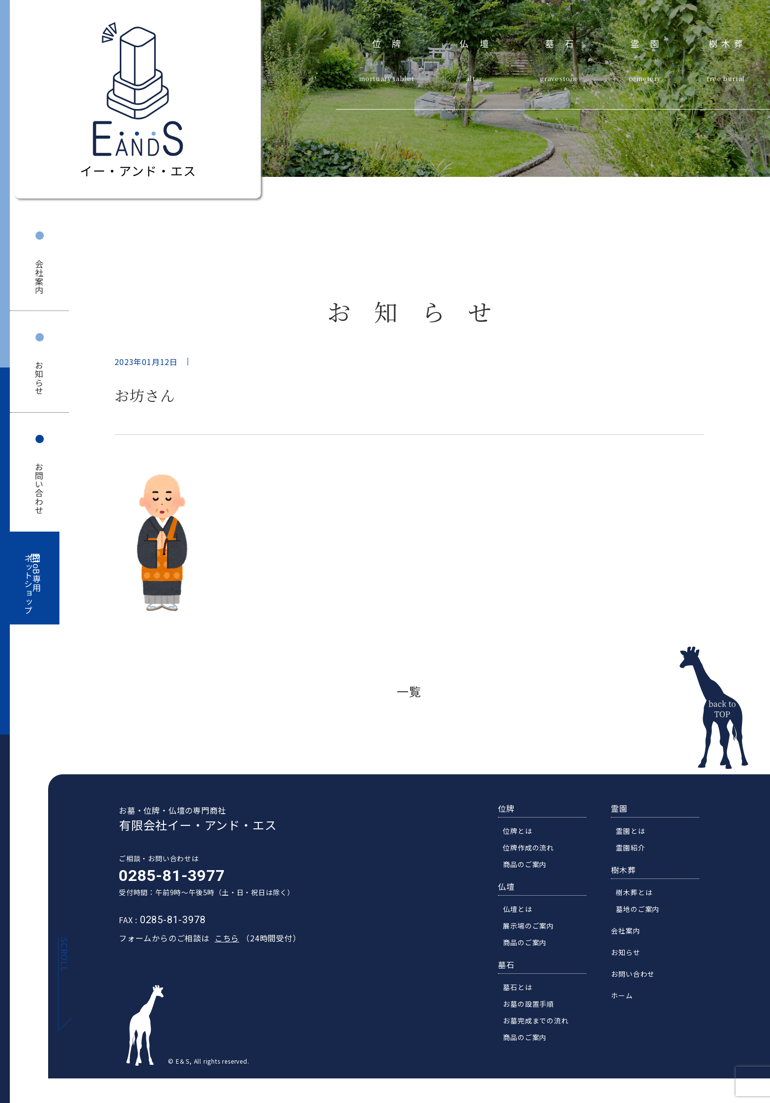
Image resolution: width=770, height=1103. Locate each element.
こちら (222, 941)
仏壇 (479, 41)
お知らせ (39, 378)
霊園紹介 (634, 850)
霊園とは (634, 834)
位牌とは (521, 834)
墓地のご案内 (642, 912)
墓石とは (521, 990)
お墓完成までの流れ (540, 1023)
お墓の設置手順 (532, 1007)
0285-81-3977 (167, 878)
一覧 (409, 691)
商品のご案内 (529, 867)
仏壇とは (521, 912)
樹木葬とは (638, 895)
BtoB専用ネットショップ (32, 584)
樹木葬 (728, 41)
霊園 (650, 41)
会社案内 (39, 276)
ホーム (626, 998)
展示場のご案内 (532, 928)
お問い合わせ (39, 488)
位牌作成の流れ (532, 850)
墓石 (565, 41)
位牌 (392, 41)
